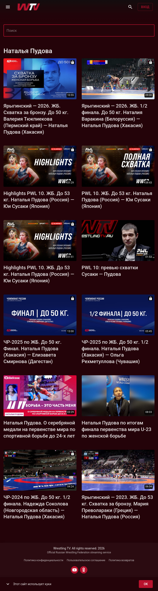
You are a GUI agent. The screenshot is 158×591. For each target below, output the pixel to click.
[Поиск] (130, 7)
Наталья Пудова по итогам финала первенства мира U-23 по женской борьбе (116, 429)
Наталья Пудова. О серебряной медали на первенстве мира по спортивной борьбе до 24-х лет (39, 429)
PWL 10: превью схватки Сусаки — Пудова (110, 271)
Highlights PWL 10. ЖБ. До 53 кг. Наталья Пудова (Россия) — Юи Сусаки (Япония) (38, 199)
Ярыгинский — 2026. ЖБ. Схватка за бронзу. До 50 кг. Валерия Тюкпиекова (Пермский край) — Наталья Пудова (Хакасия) (35, 119)
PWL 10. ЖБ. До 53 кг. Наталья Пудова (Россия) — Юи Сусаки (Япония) (117, 199)
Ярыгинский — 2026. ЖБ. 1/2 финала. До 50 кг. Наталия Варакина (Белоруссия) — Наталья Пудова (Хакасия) (115, 115)
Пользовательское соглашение (86, 560)
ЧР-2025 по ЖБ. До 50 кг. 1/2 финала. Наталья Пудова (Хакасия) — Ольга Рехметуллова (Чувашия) (115, 351)
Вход (145, 7)
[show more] (8, 584)
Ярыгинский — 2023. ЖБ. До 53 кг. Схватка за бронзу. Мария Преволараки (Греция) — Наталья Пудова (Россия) (117, 507)
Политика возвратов (121, 560)
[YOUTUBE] (74, 570)
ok (146, 584)
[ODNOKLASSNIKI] (83, 570)
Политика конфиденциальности (43, 560)
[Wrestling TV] (28, 7)
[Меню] (8, 7)
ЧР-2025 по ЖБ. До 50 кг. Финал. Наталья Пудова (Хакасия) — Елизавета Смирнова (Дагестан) (32, 351)
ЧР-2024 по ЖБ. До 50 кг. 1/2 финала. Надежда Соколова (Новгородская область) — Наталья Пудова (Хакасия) (36, 507)
